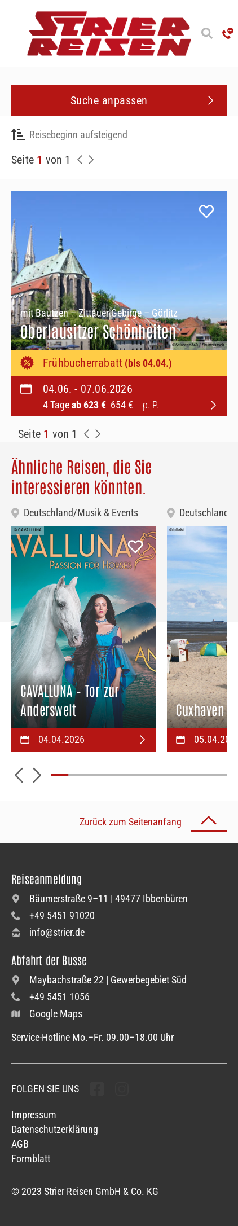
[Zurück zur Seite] (80, 159)
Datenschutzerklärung (54, 1129)
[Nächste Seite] (91, 159)
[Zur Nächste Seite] (98, 433)
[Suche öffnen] (206, 33)
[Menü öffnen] (11, 33)
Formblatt (30, 1159)
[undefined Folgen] (97, 1089)
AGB (20, 1144)
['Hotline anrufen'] (227, 33)
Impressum (33, 1114)
